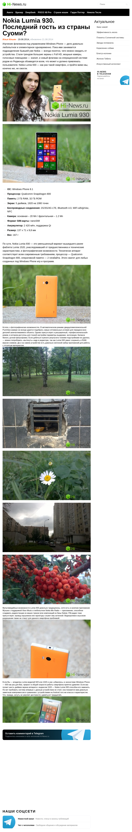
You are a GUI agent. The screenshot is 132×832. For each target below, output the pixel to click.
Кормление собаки (105, 48)
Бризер (19, 12)
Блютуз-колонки (104, 53)
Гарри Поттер (77, 12)
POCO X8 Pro (44, 12)
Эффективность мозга (107, 32)
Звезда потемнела (105, 43)
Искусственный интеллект (109, 64)
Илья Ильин (9, 39)
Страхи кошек (61, 12)
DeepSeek (30, 12)
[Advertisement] (47, 773)
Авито (10, 12)
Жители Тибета (104, 59)
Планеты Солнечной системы (110, 37)
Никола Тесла (94, 12)
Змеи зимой (102, 27)
